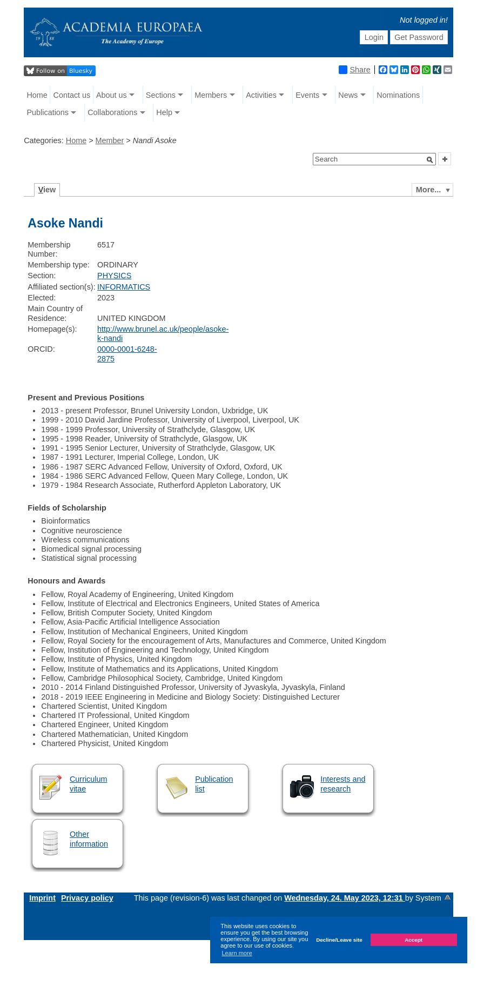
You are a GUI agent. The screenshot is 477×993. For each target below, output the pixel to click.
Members (210, 95)
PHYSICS (114, 275)
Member (110, 140)
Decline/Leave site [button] (339, 940)
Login (374, 37)
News (348, 95)
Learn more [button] (237, 953)
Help (164, 112)
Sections (161, 95)
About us (111, 95)
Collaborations (112, 112)
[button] (430, 160)
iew (47, 189)
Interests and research (342, 784)
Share (354, 69)
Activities (261, 95)
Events (307, 95)
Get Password (418, 37)
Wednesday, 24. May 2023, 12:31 (344, 898)
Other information (89, 839)
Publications (47, 112)
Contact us (71, 95)
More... (428, 189)
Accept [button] (413, 940)
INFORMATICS (123, 287)
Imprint (42, 898)
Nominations (398, 95)
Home (36, 95)
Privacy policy (87, 898)
